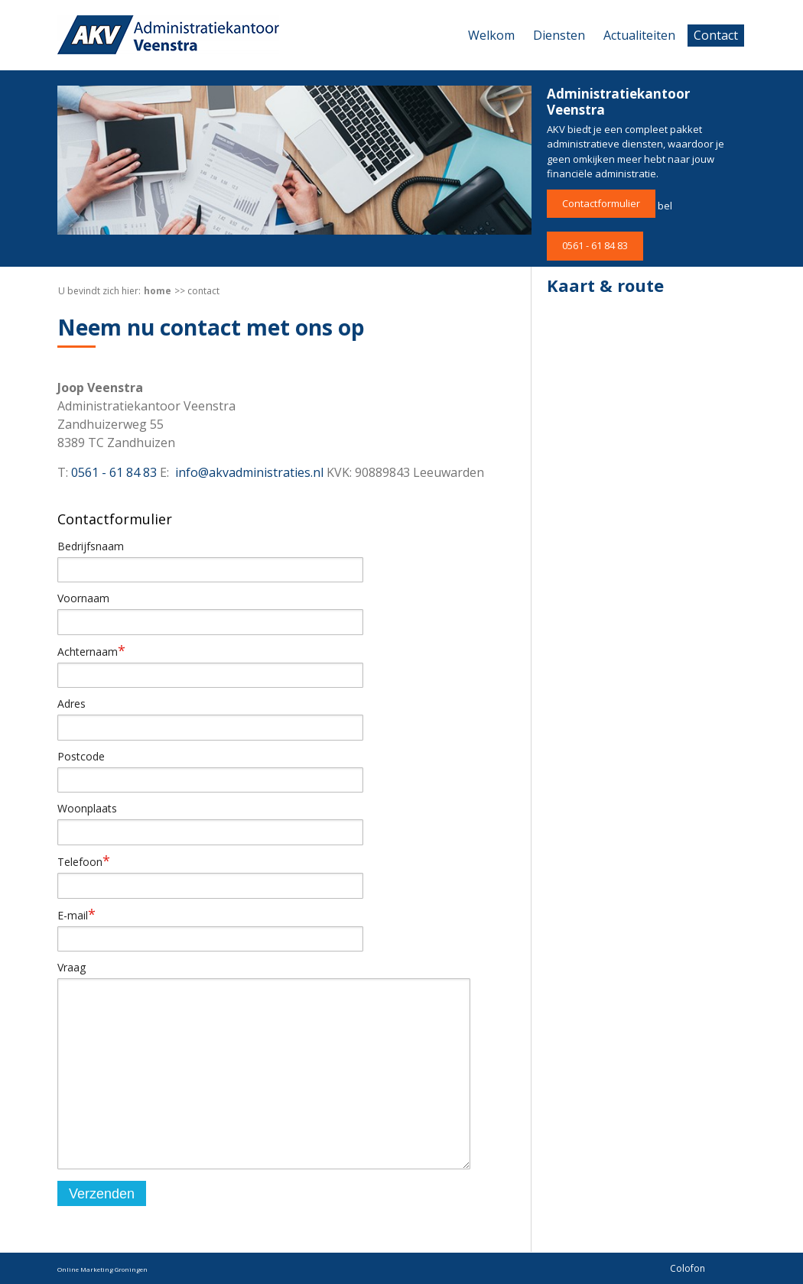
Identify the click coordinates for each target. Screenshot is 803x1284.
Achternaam (91, 651)
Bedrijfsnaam (90, 546)
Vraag (71, 967)
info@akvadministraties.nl (249, 472)
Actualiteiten (639, 35)
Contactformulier (601, 203)
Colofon (687, 1268)
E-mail (76, 914)
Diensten (559, 35)
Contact (716, 35)
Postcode (81, 756)
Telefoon (83, 861)
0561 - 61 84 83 (595, 245)
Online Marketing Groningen (102, 1269)
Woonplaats (87, 808)
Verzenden (102, 1193)
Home (157, 290)
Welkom (491, 35)
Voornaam (83, 598)
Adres (71, 703)
